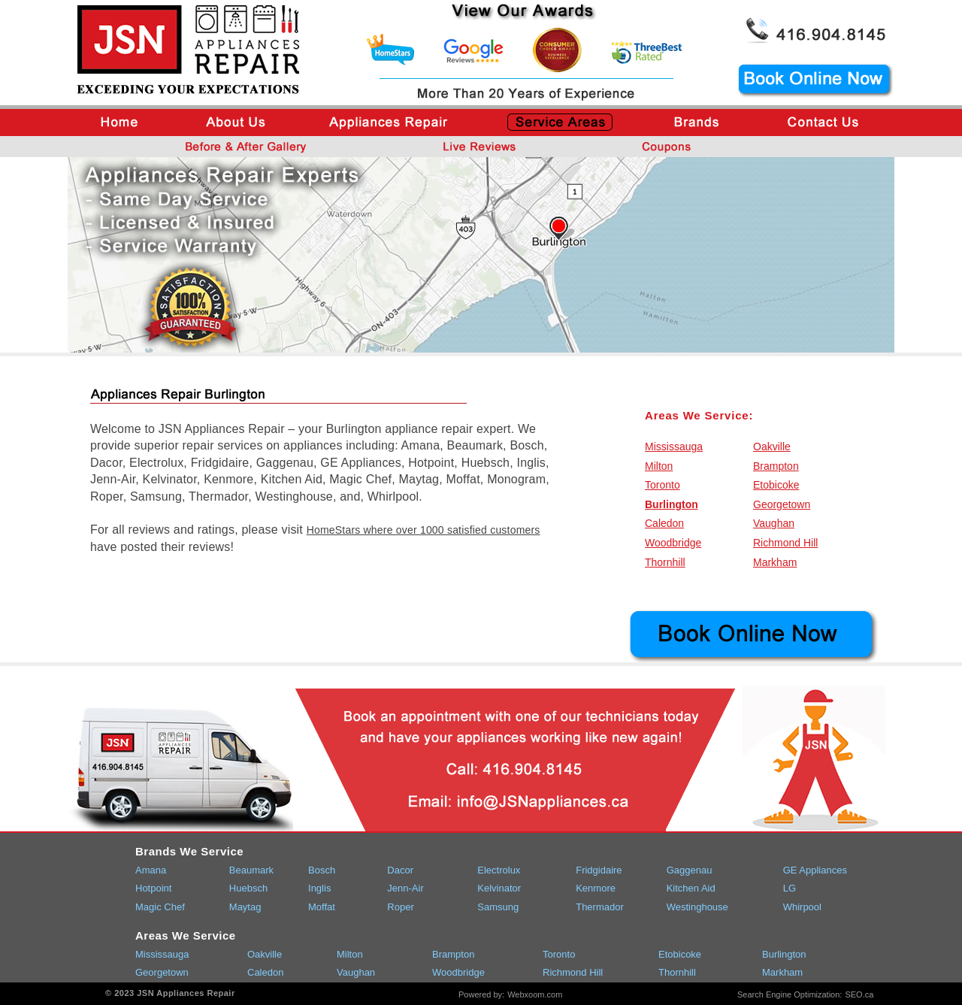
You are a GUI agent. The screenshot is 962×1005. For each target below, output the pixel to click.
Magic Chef (160, 907)
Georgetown (781, 504)
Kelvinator (499, 888)
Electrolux (498, 870)
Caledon (664, 523)
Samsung (498, 907)
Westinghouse (697, 907)
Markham (775, 562)
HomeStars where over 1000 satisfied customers (423, 530)
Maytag (245, 907)
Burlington (671, 504)
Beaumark (251, 870)
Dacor (400, 870)
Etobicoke (776, 485)
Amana (150, 870)
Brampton (776, 466)
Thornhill (665, 562)
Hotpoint (153, 888)
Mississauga (674, 446)
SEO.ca (859, 994)
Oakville (772, 446)
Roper (400, 907)
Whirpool (802, 907)
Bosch (321, 870)
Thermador (600, 907)
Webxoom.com (534, 994)
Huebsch (248, 888)
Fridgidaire (599, 870)
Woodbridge (673, 543)
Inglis (319, 888)
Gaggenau (689, 870)
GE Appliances (815, 870)
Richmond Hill (785, 543)
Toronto (662, 485)
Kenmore (596, 888)
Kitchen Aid (691, 888)
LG (789, 888)
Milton (659, 466)
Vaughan (773, 523)
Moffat (321, 907)
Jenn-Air (405, 888)
